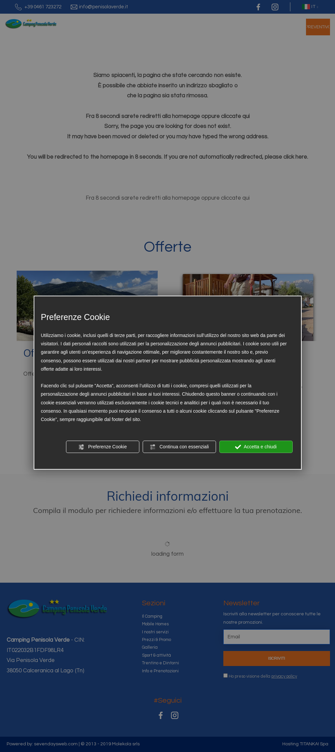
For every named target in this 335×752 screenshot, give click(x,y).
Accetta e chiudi (256, 447)
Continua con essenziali (179, 447)
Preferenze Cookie (102, 447)
